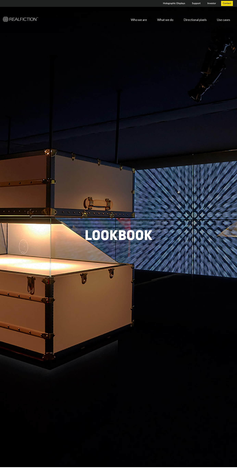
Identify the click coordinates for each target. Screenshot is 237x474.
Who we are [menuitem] (139, 20)
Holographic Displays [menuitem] (174, 3)
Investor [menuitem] (211, 3)
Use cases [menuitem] (223, 20)
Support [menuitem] (196, 3)
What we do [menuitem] (165, 20)
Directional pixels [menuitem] (195, 20)
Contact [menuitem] (227, 3)
